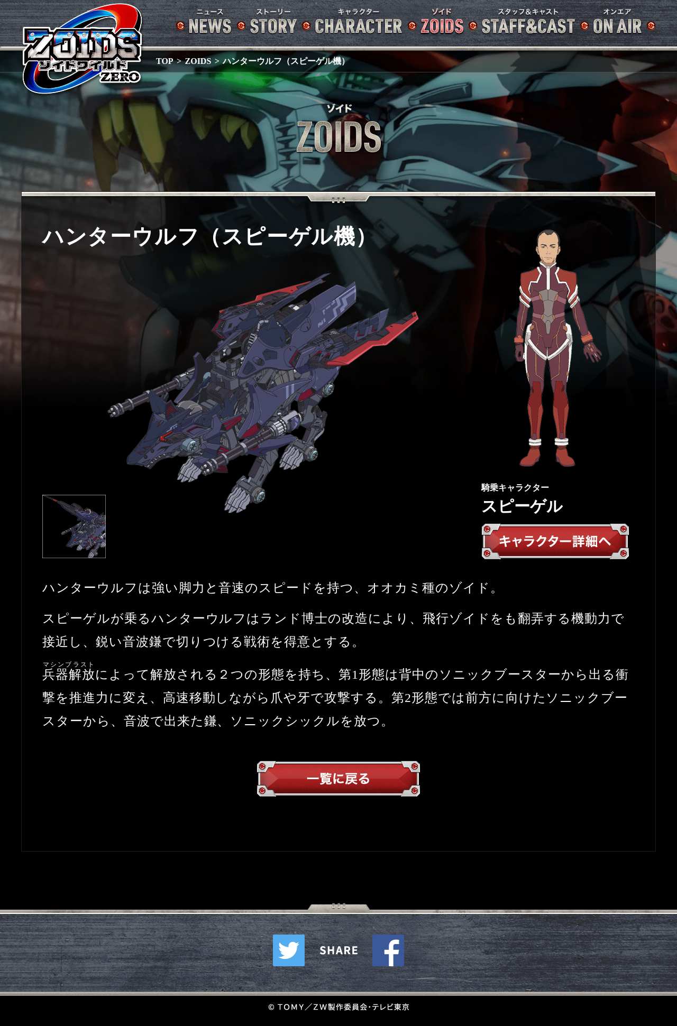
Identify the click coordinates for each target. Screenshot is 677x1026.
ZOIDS (198, 61)
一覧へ (338, 781)
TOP (164, 61)
